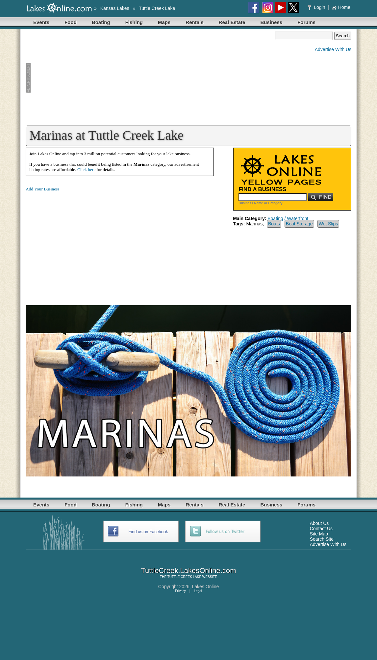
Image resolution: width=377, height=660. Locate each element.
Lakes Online (205, 586)
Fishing (134, 22)
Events (41, 22)
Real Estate (232, 22)
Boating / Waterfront (287, 218)
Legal (198, 591)
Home (341, 7)
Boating (101, 22)
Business (271, 22)
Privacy (180, 591)
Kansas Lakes (114, 8)
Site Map (319, 533)
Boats (274, 223)
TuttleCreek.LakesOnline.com (188, 570)
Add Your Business (43, 189)
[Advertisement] (150, 78)
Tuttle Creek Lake (157, 8)
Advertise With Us (333, 49)
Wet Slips (328, 223)
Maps (164, 22)
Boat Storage (299, 223)
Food (70, 22)
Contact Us (321, 528)
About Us (319, 523)
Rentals (194, 22)
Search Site (322, 539)
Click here (86, 169)
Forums (306, 22)
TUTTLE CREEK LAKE (184, 577)
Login (317, 7)
